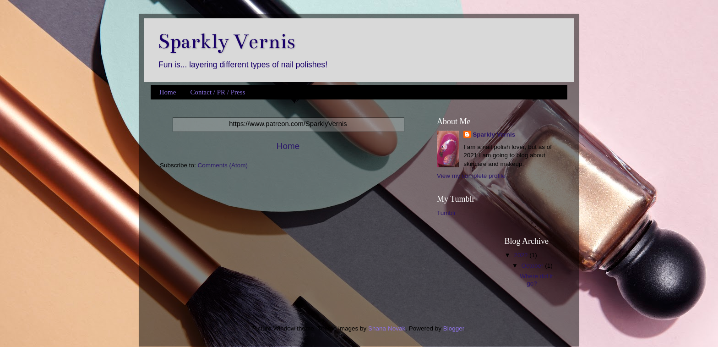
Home (167, 92)
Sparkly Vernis (226, 41)
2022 (521, 255)
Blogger (453, 328)
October (533, 265)
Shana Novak (386, 328)
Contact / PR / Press (217, 92)
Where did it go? (536, 280)
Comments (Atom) (223, 165)
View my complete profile (471, 175)
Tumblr (446, 212)
